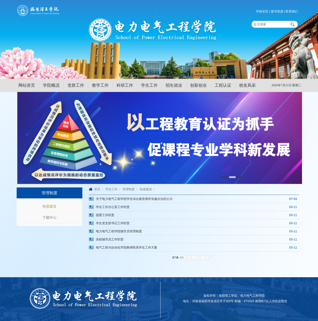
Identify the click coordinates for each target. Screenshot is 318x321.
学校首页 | (263, 11)
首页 (97, 189)
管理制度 (128, 189)
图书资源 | (278, 11)
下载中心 (49, 217)
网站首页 (26, 85)
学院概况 (51, 85)
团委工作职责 (105, 215)
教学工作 (100, 85)
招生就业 (174, 85)
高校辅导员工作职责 (110, 239)
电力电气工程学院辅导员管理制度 (119, 231)
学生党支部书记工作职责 (113, 223)
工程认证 (223, 85)
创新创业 (198, 85)
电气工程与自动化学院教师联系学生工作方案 (126, 247)
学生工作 (149, 85)
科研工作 (125, 85)
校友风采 (247, 85)
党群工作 (75, 85)
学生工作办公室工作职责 (113, 207)
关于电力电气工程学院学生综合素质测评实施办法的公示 (134, 199)
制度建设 (49, 206)
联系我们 (292, 11)
